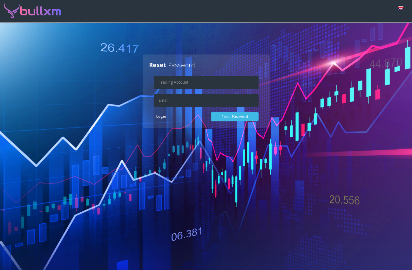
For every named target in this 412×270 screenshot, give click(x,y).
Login (161, 116)
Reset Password (234, 116)
